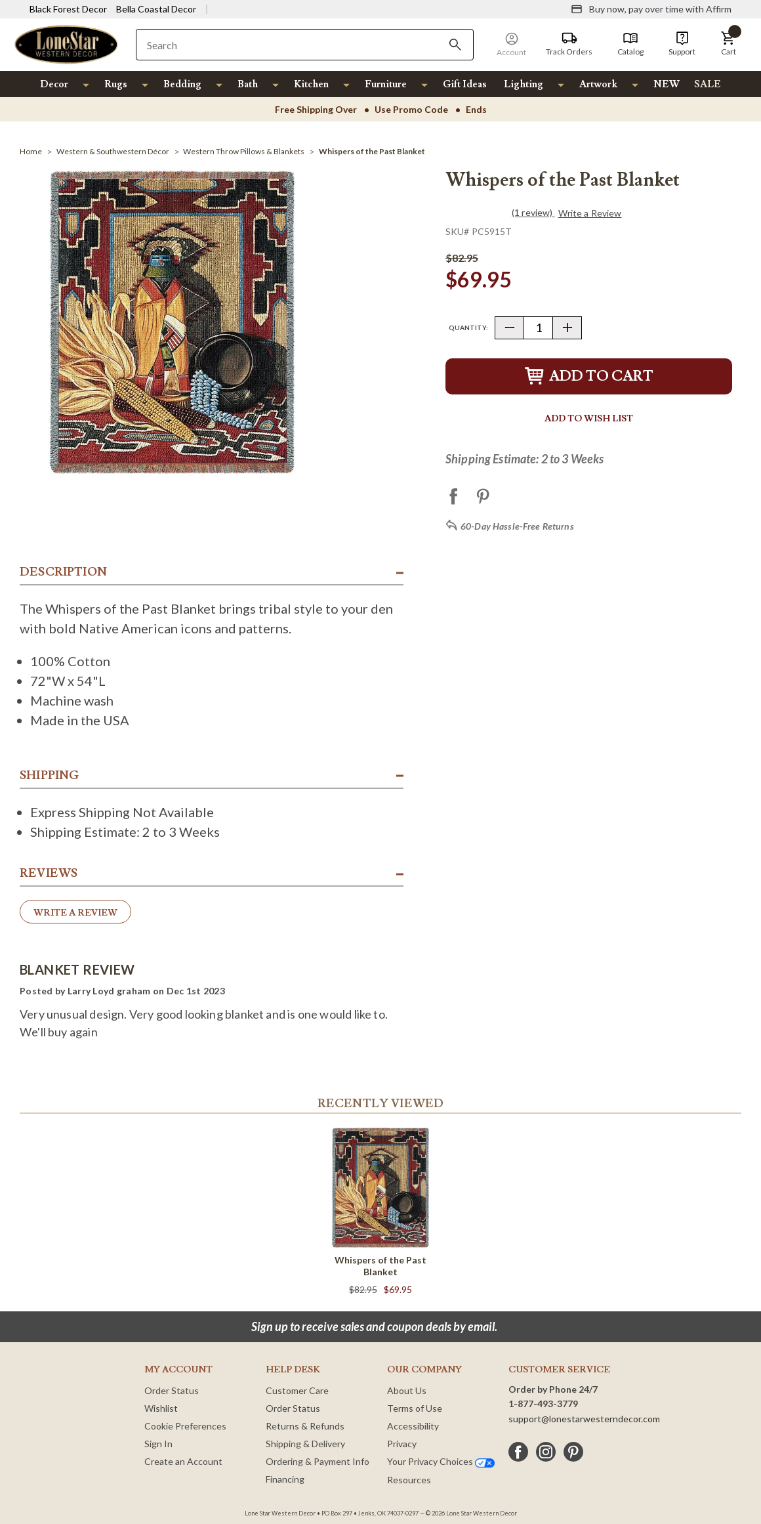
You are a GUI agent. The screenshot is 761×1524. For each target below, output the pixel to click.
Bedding (182, 84)
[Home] (31, 151)
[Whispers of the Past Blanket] (372, 151)
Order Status (171, 1390)
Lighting (523, 84)
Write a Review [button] (590, 213)
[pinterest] (573, 1452)
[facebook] (518, 1452)
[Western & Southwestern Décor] (112, 151)
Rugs (115, 84)
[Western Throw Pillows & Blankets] (243, 151)
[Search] (455, 45)
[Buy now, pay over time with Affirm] (651, 9)
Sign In (158, 1443)
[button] (728, 44)
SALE (707, 84)
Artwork (598, 84)
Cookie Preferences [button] (185, 1425)
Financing (285, 1479)
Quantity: (468, 327)
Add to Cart (589, 376)
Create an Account (183, 1461)
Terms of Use (414, 1408)
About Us (406, 1390)
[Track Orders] (569, 44)
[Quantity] (538, 327)
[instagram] (546, 1452)
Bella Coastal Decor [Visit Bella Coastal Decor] (156, 8)
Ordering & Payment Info (317, 1461)
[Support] (682, 44)
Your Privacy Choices (441, 1461)
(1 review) (533, 212)
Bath (247, 84)
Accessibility (413, 1425)
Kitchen (311, 84)
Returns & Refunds (305, 1425)
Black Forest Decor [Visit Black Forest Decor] (68, 8)
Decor (54, 84)
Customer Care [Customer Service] (297, 1390)
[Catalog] (630, 44)
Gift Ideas (465, 84)
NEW (666, 84)
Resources (409, 1479)
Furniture (386, 84)
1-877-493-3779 (543, 1403)
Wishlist (161, 1408)
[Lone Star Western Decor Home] (66, 43)
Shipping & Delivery (305, 1443)
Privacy (402, 1443)
